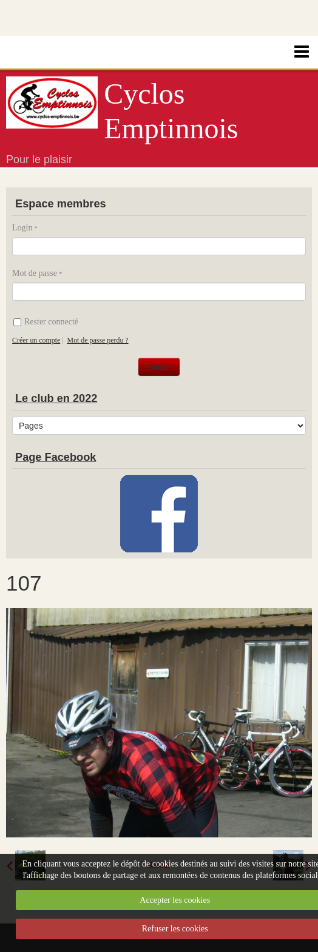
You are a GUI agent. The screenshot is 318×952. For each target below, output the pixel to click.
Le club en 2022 (56, 398)
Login (22, 227)
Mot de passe (34, 273)
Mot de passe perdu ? (98, 340)
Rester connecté (45, 321)
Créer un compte (36, 340)
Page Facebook (55, 457)
